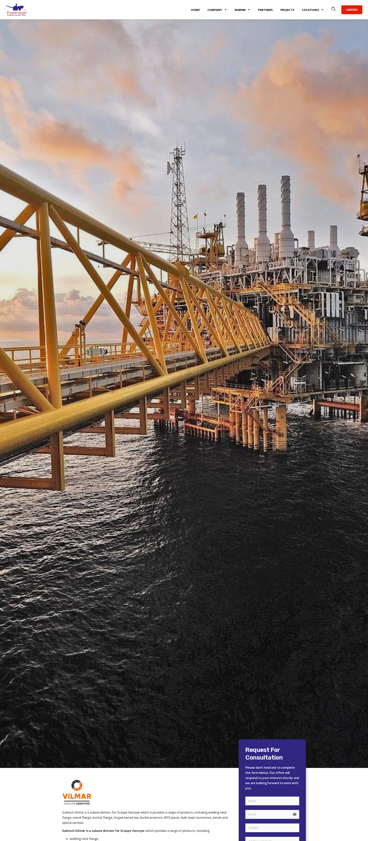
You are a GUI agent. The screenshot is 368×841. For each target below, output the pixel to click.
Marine (243, 9)
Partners (265, 10)
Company (217, 9)
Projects (287, 10)
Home (195, 10)
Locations (313, 9)
